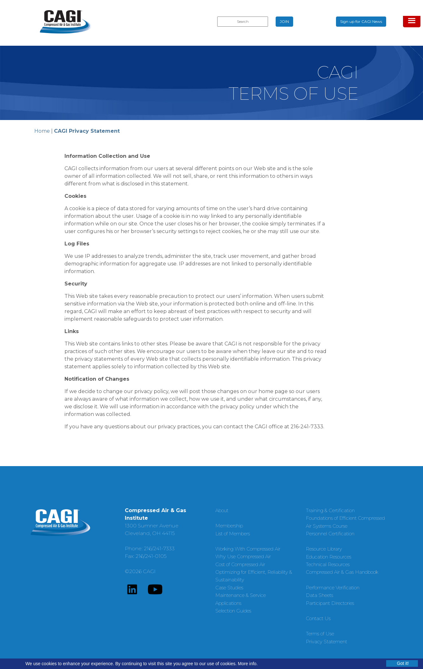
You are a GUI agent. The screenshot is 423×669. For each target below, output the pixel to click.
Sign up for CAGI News (361, 21)
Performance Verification (332, 588)
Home (42, 131)
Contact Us (318, 618)
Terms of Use (320, 634)
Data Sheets (319, 595)
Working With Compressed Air (247, 549)
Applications (228, 603)
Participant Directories (330, 603)
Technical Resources (328, 564)
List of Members (232, 534)
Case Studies (229, 588)
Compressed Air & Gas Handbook (342, 572)
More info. (248, 663)
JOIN (284, 21)
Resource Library (324, 549)
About (221, 510)
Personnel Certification (330, 534)
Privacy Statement (326, 642)
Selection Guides (233, 611)
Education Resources (328, 557)
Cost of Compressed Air (240, 564)
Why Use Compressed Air (243, 556)
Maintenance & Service (240, 595)
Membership (229, 526)
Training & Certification (330, 510)
